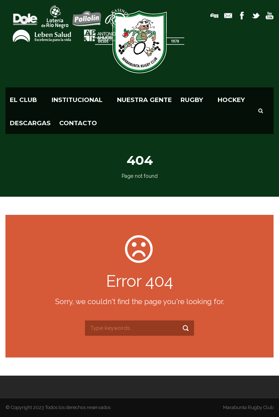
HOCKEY (231, 99)
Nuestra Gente (144, 99)
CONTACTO (78, 123)
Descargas (30, 123)
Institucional (77, 99)
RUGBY (192, 99)
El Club (23, 99)
